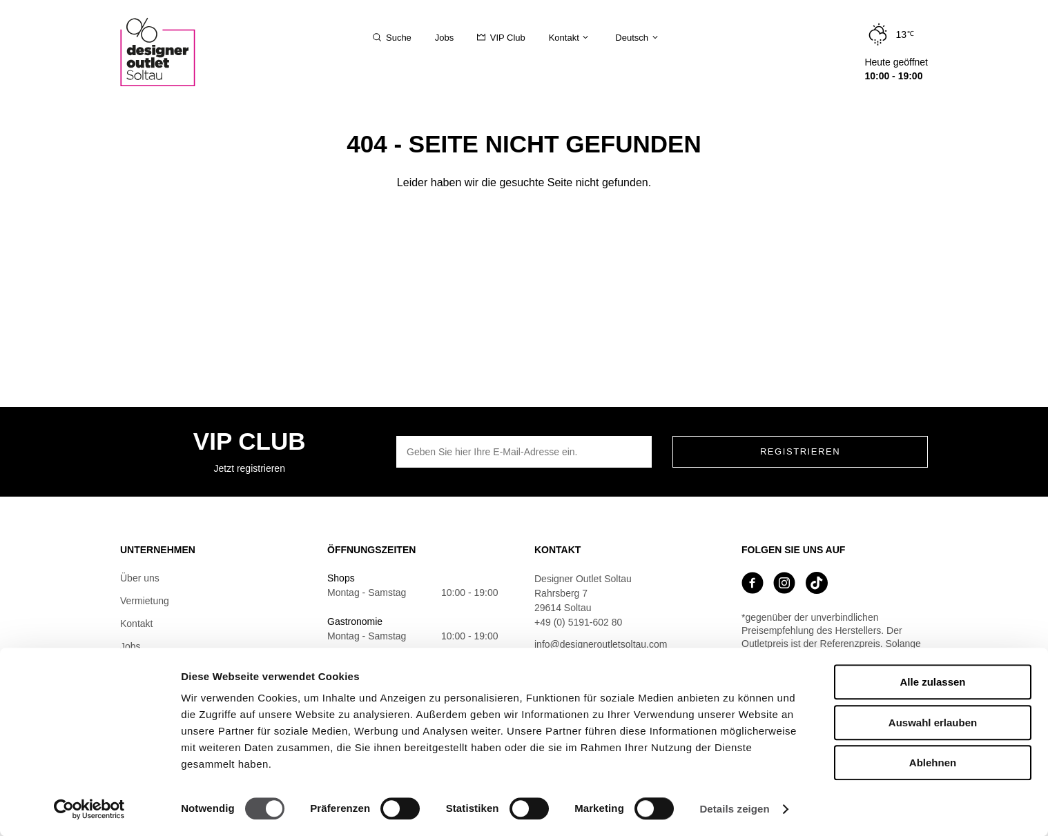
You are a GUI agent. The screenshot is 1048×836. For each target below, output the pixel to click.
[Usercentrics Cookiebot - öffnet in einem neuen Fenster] (89, 809)
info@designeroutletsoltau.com (600, 644)
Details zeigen (734, 809)
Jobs (130, 646)
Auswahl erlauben (933, 722)
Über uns (139, 578)
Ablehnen (932, 762)
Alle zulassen (932, 682)
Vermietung (144, 600)
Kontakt (136, 623)
